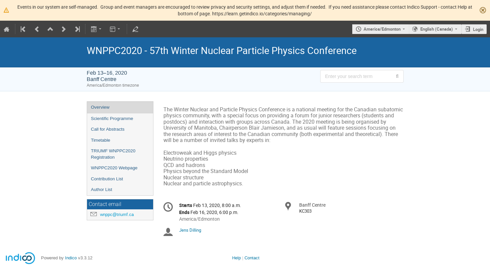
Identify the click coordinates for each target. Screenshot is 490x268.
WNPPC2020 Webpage (114, 167)
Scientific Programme (112, 118)
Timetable (100, 140)
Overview (100, 107)
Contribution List (107, 178)
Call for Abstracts (108, 129)
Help (236, 258)
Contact (252, 258)
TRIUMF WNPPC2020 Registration (113, 154)
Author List (101, 189)
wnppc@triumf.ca (117, 214)
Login (478, 29)
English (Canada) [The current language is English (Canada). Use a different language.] (436, 29)
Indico (71, 258)
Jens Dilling (190, 230)
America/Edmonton (382, 29)
